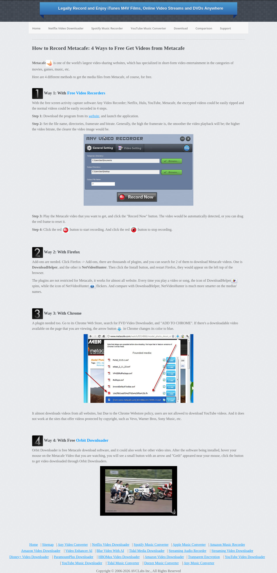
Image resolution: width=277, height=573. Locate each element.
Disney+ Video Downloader (29, 557)
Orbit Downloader (92, 440)
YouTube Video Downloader (245, 557)
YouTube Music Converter (148, 28)
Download (181, 28)
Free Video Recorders (86, 93)
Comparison (204, 28)
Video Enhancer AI (78, 551)
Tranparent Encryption (204, 557)
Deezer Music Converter (161, 563)
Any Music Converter (199, 563)
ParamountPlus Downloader (73, 557)
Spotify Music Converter (151, 544)
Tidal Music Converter (123, 563)
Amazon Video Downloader (40, 551)
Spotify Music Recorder (107, 28)
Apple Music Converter (189, 544)
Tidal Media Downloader (146, 551)
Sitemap (48, 544)
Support (225, 28)
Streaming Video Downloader (232, 551)
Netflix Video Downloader (66, 28)
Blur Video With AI (110, 551)
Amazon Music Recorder (227, 544)
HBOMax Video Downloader (119, 557)
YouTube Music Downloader (81, 563)
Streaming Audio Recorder (188, 551)
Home (36, 28)
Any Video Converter (73, 544)
